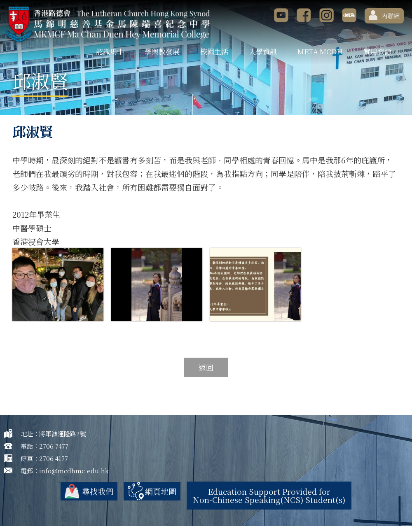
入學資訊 (263, 51)
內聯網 (384, 15)
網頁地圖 (160, 491)
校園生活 (214, 51)
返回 (206, 367)
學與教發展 (162, 51)
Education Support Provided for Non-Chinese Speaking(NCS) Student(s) (269, 495)
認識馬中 (110, 51)
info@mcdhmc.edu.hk (74, 470)
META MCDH (320, 51)
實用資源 (377, 51)
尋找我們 (97, 491)
